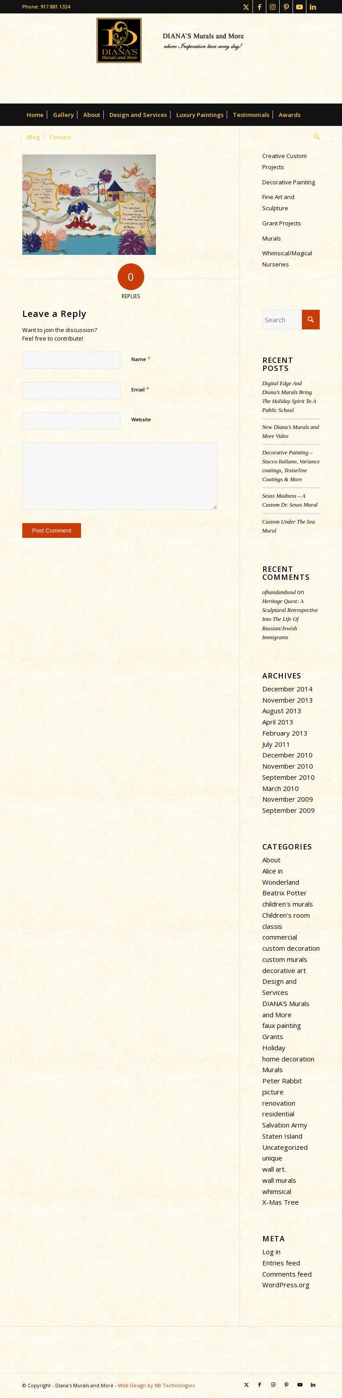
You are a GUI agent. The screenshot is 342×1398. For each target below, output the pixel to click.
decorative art (284, 970)
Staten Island (282, 1136)
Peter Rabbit (282, 1080)
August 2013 (281, 710)
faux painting (281, 1025)
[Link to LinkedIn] (313, 6)
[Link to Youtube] (299, 6)
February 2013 (285, 732)
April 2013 (277, 721)
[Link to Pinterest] (286, 6)
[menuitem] (35, 115)
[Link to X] (246, 6)
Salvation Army (284, 1124)
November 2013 (287, 699)
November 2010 (287, 765)
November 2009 (287, 799)
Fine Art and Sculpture (278, 202)
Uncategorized (285, 1147)
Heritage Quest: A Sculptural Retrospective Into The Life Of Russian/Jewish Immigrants (290, 619)
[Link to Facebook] (259, 6)
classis (272, 926)
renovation (278, 1102)
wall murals (279, 1180)
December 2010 (287, 754)
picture (273, 1091)
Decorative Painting (288, 182)
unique (272, 1157)
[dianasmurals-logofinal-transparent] (171, 58)
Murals (271, 238)
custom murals (284, 959)
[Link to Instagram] (272, 6)
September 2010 (288, 777)
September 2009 (288, 810)
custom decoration (291, 948)
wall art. (274, 1169)
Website (141, 419)
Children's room (286, 915)
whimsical (276, 1191)
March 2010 (280, 788)
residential (278, 1113)
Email (140, 389)
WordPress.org (285, 1284)
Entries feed (281, 1262)
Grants (272, 1036)
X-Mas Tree (280, 1202)
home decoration (288, 1058)
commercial (279, 936)
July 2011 (276, 744)
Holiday (273, 1047)
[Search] (314, 137)
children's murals (287, 903)
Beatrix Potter (284, 892)
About (271, 859)
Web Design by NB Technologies (156, 1385)
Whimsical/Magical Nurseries (287, 258)
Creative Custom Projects (284, 161)
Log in (271, 1251)
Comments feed (287, 1273)
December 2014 (287, 688)
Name (141, 359)
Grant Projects (281, 223)
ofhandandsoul (279, 592)
